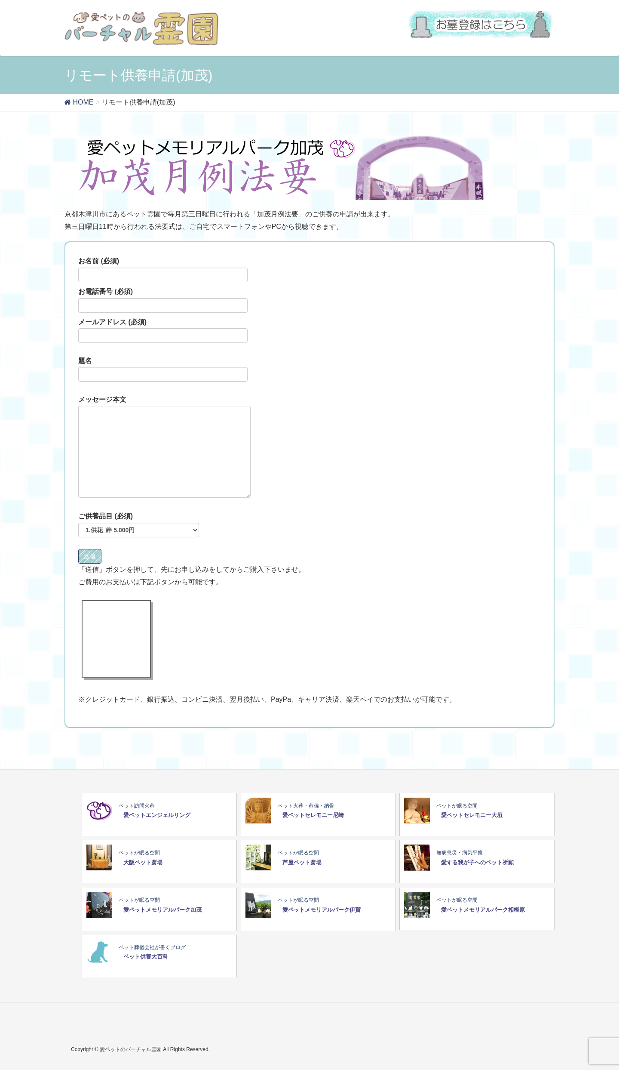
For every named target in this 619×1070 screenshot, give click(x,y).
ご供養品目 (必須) (138, 524)
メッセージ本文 (164, 447)
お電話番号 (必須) (163, 300)
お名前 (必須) (163, 269)
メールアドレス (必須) (163, 330)
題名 (163, 369)
